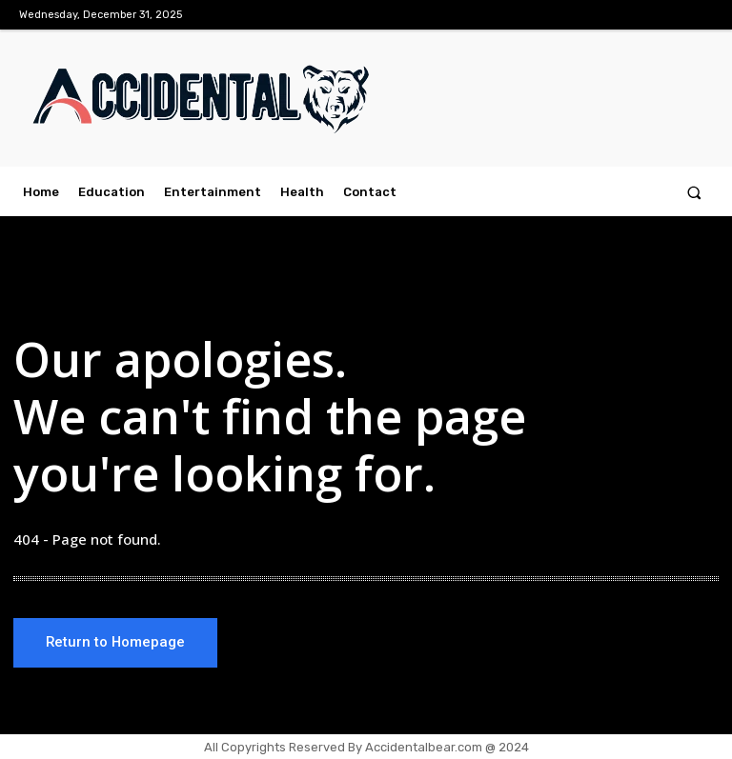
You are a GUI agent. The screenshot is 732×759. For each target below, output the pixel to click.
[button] (694, 192)
